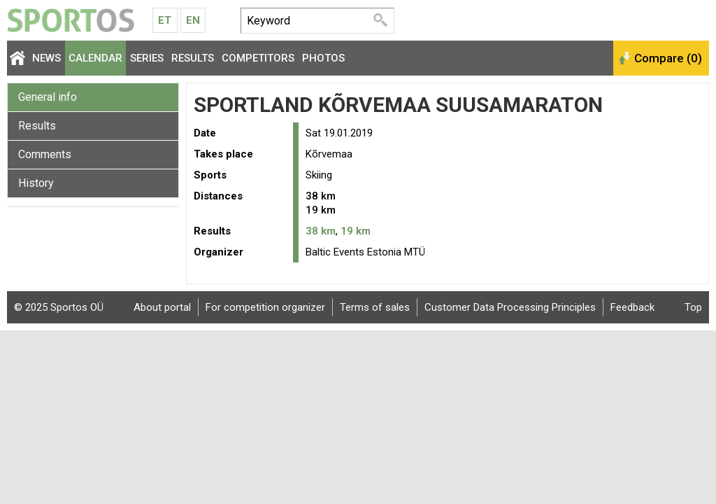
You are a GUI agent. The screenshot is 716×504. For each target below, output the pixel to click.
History (36, 183)
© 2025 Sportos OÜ (58, 307)
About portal (162, 307)
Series (147, 58)
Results (192, 58)
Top (693, 307)
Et (164, 20)
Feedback (632, 307)
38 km (321, 231)
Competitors (258, 58)
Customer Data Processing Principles (510, 307)
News (46, 58)
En (193, 20)
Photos (323, 58)
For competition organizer (265, 307)
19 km (356, 231)
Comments (44, 154)
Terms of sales (375, 307)
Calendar (95, 58)
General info (47, 97)
